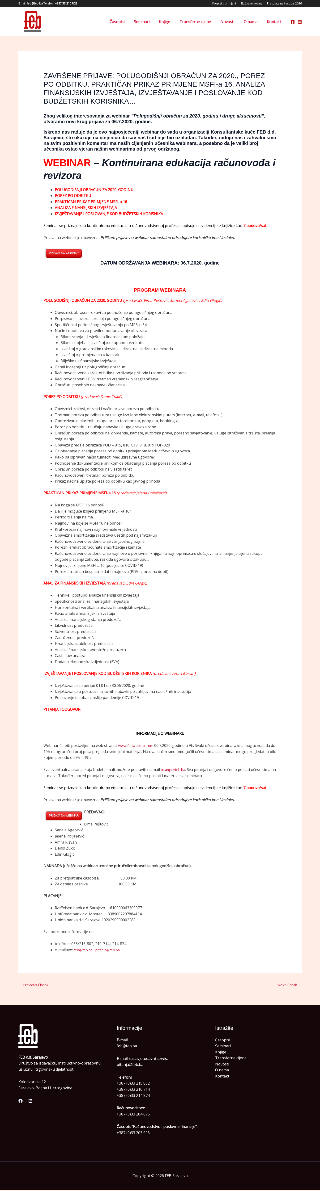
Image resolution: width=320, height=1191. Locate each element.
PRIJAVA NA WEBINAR (64, 253)
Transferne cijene (202, 21)
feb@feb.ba (84, 950)
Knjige (173, 21)
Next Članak (288, 985)
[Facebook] (292, 22)
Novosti (232, 21)
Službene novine (251, 3)
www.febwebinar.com (137, 746)
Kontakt (275, 21)
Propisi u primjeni (224, 3)
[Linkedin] (300, 22)
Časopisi (129, 21)
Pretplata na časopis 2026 (284, 3)
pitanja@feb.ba (174, 770)
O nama (253, 21)
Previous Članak (35, 985)
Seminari (152, 21)
